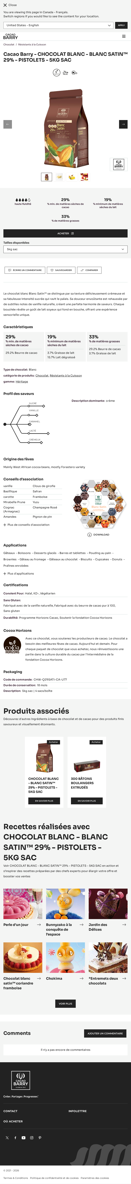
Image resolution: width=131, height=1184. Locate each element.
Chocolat (8, 44)
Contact (10, 1111)
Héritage (22, 381)
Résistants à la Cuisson (32, 44)
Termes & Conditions (15, 1178)
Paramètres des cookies (95, 1178)
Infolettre (78, 1111)
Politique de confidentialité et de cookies (54, 1178)
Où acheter (13, 1121)
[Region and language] (58, 25)
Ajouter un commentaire (105, 1033)
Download (98, 535)
